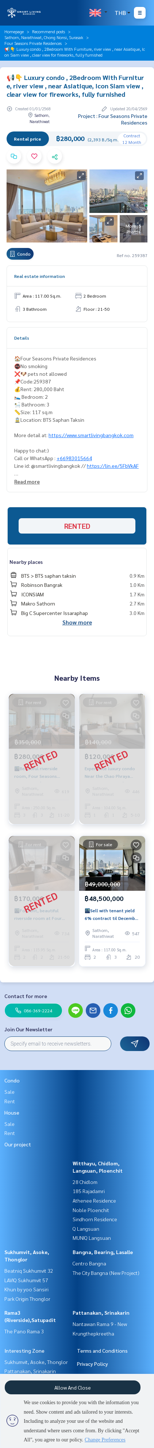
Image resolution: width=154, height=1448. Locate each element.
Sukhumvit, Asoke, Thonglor (36, 1362)
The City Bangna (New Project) (106, 1272)
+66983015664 (74, 458)
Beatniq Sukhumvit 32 (28, 1270)
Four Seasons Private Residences (33, 43)
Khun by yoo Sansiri (26, 1289)
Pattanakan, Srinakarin (101, 1312)
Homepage (14, 31)
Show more (77, 622)
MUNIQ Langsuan (92, 1237)
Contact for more (25, 996)
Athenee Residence (94, 1200)
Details (21, 338)
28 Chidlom (85, 1181)
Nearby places (26, 561)
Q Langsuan (86, 1228)
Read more (27, 481)
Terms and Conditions (102, 1350)
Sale (9, 1091)
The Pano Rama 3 (24, 1331)
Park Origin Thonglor (27, 1298)
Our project (17, 1144)
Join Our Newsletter (28, 1029)
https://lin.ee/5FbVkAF (113, 465)
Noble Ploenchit (91, 1210)
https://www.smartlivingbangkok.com (91, 435)
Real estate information (39, 276)
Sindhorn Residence (95, 1219)
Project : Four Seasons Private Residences (112, 119)
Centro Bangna (89, 1263)
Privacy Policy (92, 1363)
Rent (9, 1101)
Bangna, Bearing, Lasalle (103, 1252)
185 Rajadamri (89, 1191)
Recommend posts (48, 31)
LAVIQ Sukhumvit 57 (26, 1280)
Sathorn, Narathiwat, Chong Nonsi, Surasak (43, 37)
